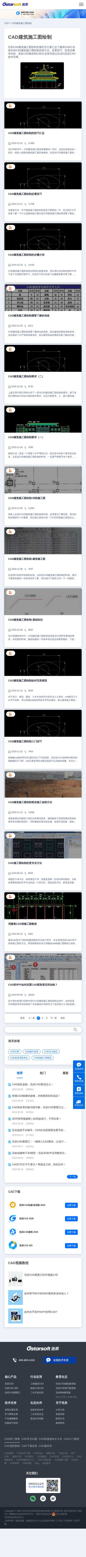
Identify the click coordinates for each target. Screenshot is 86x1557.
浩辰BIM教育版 (63, 1392)
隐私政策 (20, 1520)
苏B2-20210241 (43, 1514)
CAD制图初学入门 (25, 1460)
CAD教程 (41, 1456)
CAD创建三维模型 (42, 1058)
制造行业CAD (37, 1388)
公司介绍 (60, 1409)
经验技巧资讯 (11, 1423)
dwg (37, 1463)
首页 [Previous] (22, 1018)
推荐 (20, 1073)
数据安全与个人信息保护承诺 (40, 1520)
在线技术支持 (60, 1360)
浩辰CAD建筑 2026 (28, 1232)
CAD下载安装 (44, 1460)
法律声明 (9, 1520)
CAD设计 (29, 1456)
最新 (65, 1073)
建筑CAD (16, 1456)
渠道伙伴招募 (36, 1418)
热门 (43, 1073)
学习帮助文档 (11, 1414)
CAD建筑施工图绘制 (22, 23)
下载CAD (62, 1453)
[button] (40, 14)
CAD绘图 (26, 1463)
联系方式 (60, 1418)
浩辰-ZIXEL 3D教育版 (66, 1397)
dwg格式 (46, 1463)
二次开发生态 (36, 1414)
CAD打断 (14, 1051)
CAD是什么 (67, 1456)
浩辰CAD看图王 (12, 1392)
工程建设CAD (37, 1383)
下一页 (53, 1018)
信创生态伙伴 (36, 1409)
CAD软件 (68, 1520)
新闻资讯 (60, 1423)
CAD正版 (38, 1453)
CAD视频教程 (18, 1263)
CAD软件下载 (23, 1453)
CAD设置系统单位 (19, 1058)
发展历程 (60, 1414)
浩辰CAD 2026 (26, 1218)
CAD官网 (14, 1463)
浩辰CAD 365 (26, 1245)
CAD (6, 23)
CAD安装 (54, 1456)
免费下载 (71, 1205)
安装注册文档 (11, 1409)
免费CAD (50, 1453)
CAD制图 (8, 1453)
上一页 (31, 1018)
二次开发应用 (36, 1392)
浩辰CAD (9, 1383)
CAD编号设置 (31, 1051)
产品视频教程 (11, 1418)
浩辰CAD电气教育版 (66, 1388)
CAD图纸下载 (61, 1460)
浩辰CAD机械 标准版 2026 (32, 1205)
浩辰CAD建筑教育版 (66, 1383)
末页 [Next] (62, 1018)
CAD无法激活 (51, 1051)
